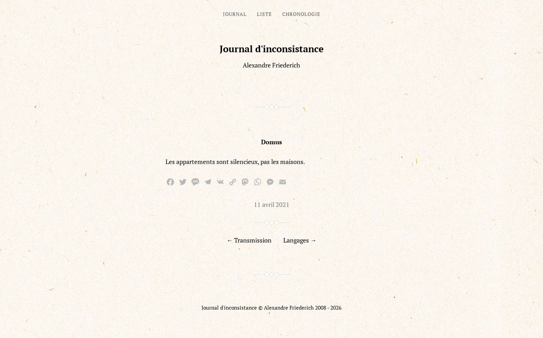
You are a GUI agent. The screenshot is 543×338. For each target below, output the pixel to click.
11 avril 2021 (272, 204)
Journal (235, 14)
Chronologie (301, 14)
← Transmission (249, 240)
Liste (264, 14)
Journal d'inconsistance (272, 49)
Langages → (300, 240)
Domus (271, 142)
